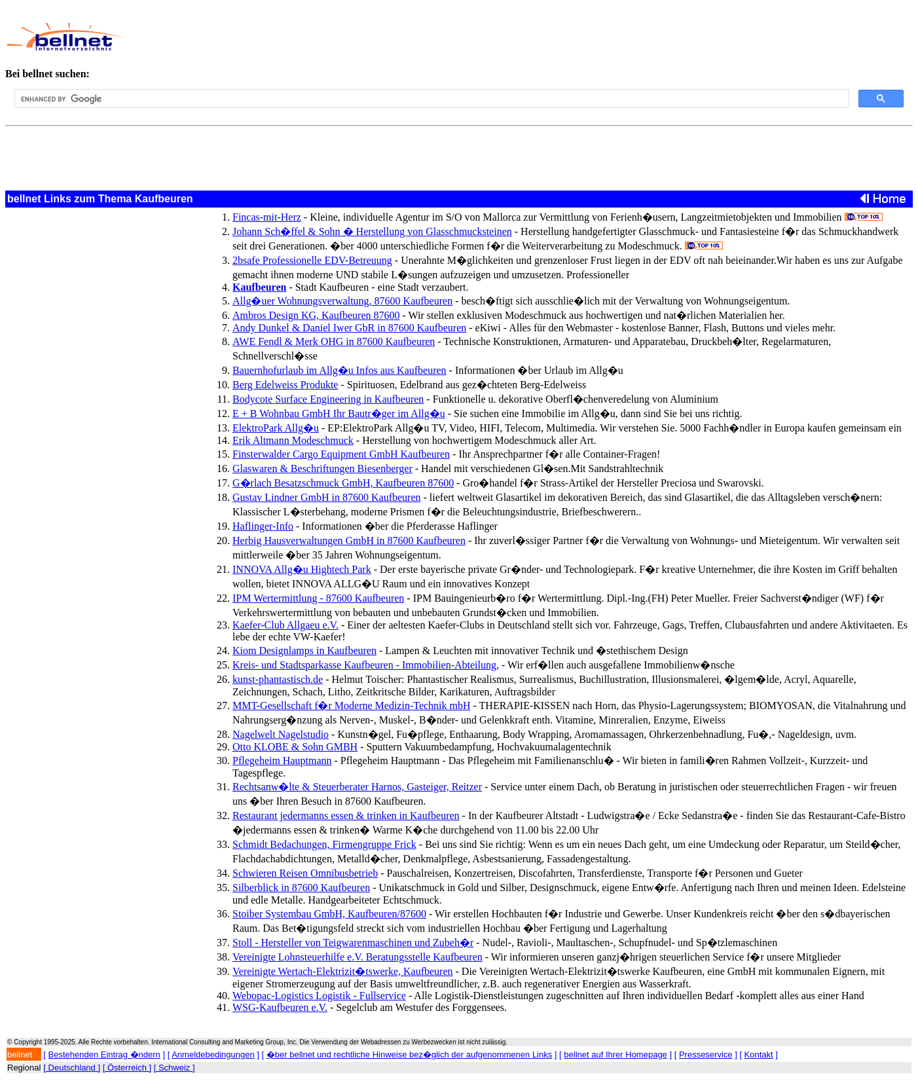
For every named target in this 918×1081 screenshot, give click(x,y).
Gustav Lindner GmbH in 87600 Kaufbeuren (326, 497)
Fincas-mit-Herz (266, 217)
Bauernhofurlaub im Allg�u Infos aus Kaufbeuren (339, 370)
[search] (430, 99)
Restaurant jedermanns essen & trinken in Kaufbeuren (346, 815)
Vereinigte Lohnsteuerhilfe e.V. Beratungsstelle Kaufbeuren (357, 956)
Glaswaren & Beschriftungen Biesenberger (322, 468)
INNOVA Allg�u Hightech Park (301, 569)
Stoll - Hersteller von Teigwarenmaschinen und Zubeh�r (352, 942)
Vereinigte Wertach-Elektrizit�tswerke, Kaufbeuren (342, 971)
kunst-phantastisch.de (277, 679)
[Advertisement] (426, 36)
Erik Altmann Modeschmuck (293, 440)
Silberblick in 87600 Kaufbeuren (301, 887)
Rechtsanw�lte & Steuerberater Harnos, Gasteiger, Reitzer (357, 786)
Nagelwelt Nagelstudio (280, 734)
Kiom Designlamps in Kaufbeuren (304, 650)
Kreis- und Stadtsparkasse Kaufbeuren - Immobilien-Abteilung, (365, 664)
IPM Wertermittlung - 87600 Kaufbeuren (318, 598)
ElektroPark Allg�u (275, 427)
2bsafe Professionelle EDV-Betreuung (312, 260)
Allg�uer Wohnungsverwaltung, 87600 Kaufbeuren (342, 300)
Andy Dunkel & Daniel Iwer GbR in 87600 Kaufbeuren (349, 327)
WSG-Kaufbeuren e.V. (279, 1007)
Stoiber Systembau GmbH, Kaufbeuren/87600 (329, 913)
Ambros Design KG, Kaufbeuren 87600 (316, 315)
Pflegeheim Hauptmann (282, 760)
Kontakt (758, 1054)
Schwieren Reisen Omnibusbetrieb (305, 873)
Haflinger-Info (262, 526)
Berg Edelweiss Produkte (285, 384)
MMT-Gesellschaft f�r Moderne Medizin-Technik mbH (351, 705)
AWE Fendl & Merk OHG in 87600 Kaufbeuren (333, 341)
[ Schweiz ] (174, 1067)
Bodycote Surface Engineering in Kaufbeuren (328, 399)
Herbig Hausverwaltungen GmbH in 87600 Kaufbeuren (349, 540)
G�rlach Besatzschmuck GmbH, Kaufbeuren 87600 (343, 482)
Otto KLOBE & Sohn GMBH (295, 746)
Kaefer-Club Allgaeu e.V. (285, 625)
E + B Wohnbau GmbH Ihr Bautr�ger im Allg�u (338, 413)
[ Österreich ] (127, 1067)
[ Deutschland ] (71, 1067)
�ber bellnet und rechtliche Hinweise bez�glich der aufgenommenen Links (409, 1054)
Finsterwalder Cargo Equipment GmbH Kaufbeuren (341, 454)
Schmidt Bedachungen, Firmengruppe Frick (324, 844)
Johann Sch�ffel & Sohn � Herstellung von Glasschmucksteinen (372, 231)
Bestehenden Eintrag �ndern (104, 1054)
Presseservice (706, 1054)
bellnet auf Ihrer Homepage (615, 1054)
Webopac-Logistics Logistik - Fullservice (319, 995)
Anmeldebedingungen (213, 1054)
